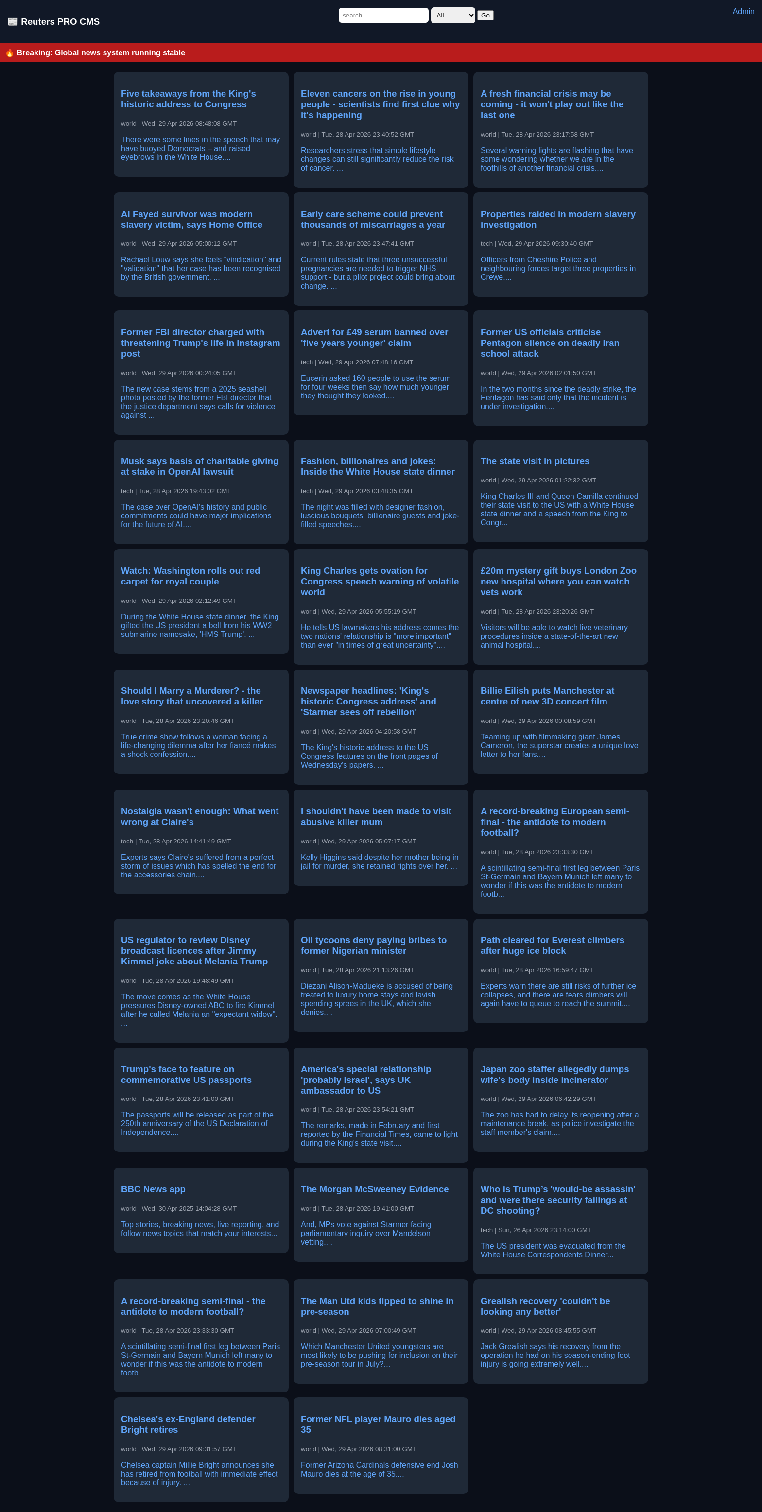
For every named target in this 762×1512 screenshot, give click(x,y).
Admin (744, 11)
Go (485, 15)
